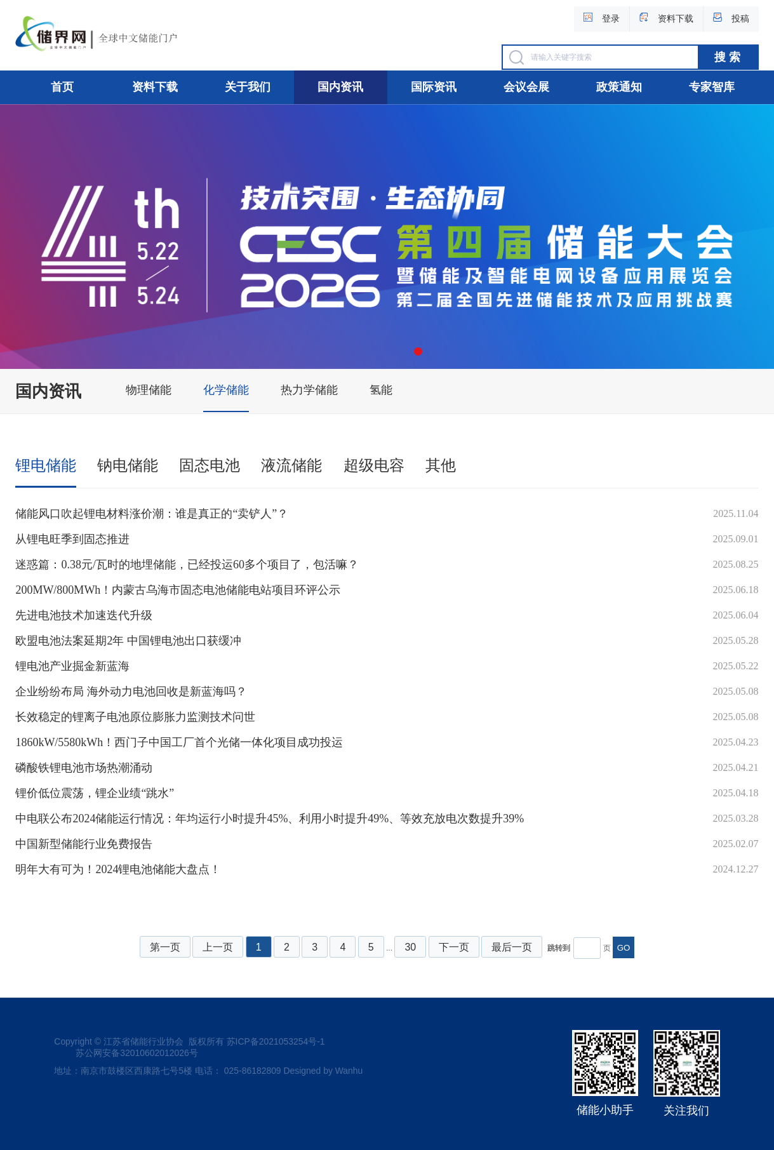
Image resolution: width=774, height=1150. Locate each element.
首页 (62, 87)
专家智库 (712, 87)
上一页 (218, 947)
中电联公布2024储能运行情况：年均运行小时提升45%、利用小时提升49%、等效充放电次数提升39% (269, 818)
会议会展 (526, 87)
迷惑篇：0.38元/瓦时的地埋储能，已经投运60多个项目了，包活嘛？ (187, 564)
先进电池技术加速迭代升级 (83, 615)
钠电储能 (127, 465)
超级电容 (374, 465)
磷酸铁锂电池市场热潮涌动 (83, 767)
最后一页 (511, 947)
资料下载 (155, 87)
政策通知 (619, 87)
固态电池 (209, 465)
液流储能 (291, 465)
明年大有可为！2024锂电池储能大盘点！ (118, 869)
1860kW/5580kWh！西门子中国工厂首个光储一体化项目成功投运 (179, 742)
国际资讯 (434, 87)
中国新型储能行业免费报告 (83, 844)
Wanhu (349, 1071)
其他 (440, 465)
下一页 (454, 947)
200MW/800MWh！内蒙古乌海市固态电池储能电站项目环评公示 (177, 590)
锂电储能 (45, 465)
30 (410, 947)
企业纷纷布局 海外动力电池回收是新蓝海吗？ (131, 691)
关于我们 (247, 87)
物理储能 (148, 390)
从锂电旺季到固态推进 (72, 539)
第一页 (165, 947)
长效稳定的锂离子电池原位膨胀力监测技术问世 (135, 717)
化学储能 (226, 390)
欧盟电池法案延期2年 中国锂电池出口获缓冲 (128, 640)
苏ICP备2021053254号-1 (276, 1041)
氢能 (381, 390)
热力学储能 (309, 390)
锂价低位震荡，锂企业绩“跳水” (94, 793)
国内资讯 (340, 87)
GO (624, 948)
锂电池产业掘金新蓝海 (72, 666)
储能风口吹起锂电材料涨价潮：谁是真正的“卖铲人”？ (151, 513)
